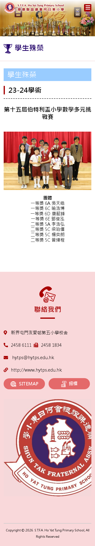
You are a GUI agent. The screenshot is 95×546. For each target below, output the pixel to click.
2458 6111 (21, 345)
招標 (69, 384)
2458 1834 (51, 345)
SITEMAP (24, 384)
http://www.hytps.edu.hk (33, 370)
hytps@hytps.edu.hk (29, 357)
